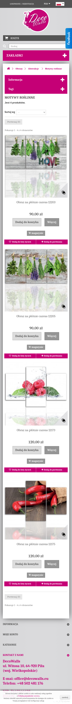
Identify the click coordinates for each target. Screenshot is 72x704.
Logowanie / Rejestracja (22, 4)
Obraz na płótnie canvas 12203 (35, 202)
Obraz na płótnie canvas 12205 (36, 316)
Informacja (15, 79)
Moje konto (10, 634)
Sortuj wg (10, 112)
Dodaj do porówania (53, 242)
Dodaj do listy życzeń (21, 242)
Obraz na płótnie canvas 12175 (36, 544)
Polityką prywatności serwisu (29, 696)
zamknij (65, 697)
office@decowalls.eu (31, 678)
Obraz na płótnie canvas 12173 (36, 430)
